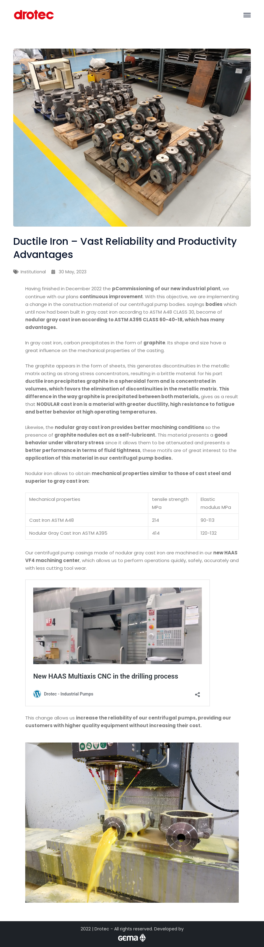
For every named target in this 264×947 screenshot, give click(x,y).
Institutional (33, 272)
